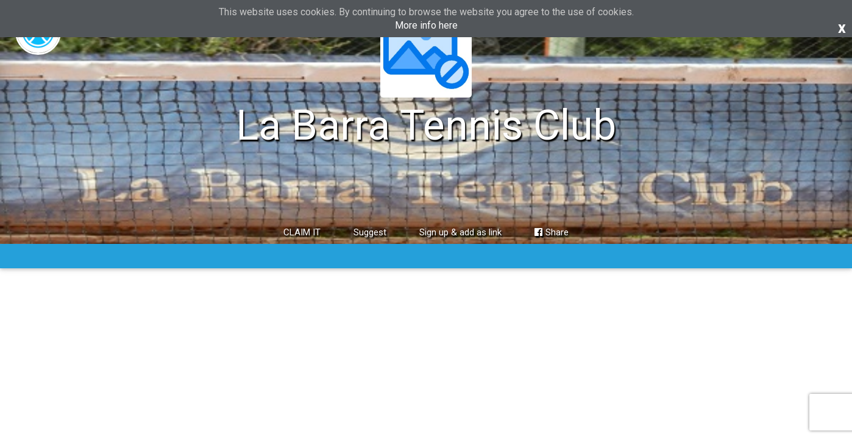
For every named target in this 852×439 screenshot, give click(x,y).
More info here (426, 25)
